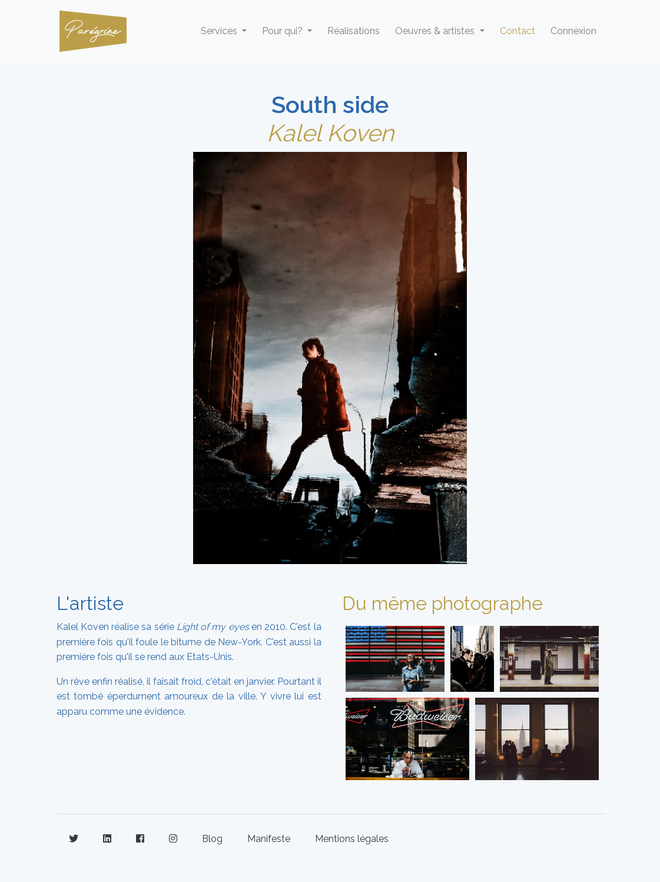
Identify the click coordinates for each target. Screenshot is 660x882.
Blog (212, 838)
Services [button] (220, 31)
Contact (517, 31)
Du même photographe (442, 603)
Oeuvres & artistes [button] (436, 31)
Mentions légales (352, 838)
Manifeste (268, 838)
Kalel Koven (330, 133)
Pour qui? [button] (283, 31)
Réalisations (353, 31)
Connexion (573, 31)
